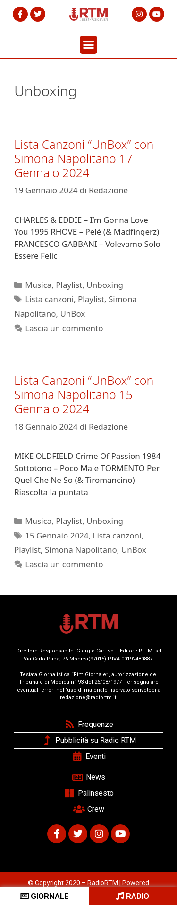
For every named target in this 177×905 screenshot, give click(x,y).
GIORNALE (44, 896)
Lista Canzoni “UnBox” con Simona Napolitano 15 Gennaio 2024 (83, 394)
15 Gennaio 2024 (56, 535)
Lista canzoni (49, 299)
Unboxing (104, 284)
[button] (89, 45)
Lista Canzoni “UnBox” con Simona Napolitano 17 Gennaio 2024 (83, 158)
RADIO (132, 896)
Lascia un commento (64, 328)
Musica (38, 284)
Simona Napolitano (81, 549)
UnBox (72, 313)
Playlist (69, 284)
